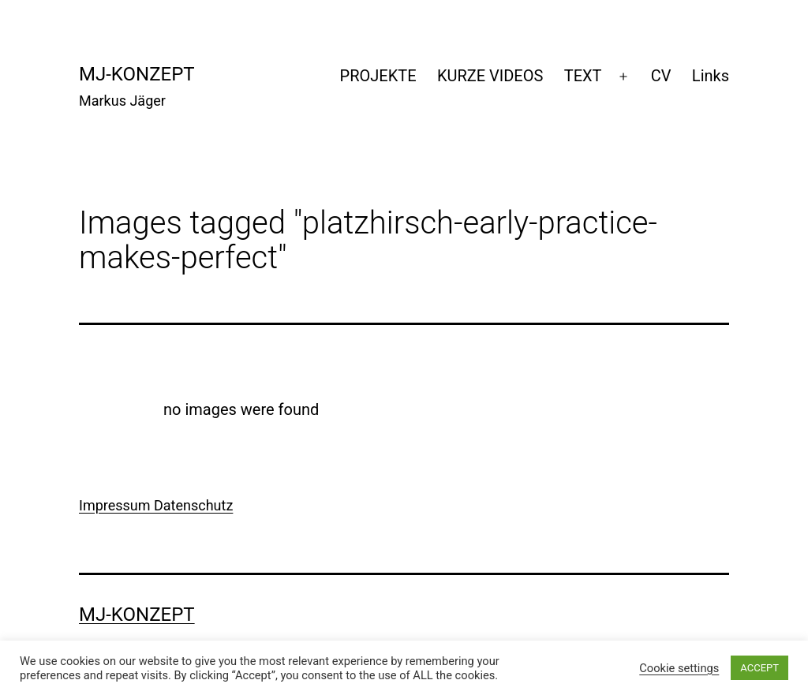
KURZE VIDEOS (490, 75)
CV (661, 75)
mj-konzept (137, 74)
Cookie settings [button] (679, 668)
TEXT (583, 75)
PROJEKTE (378, 75)
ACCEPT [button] (759, 668)
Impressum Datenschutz (156, 505)
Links (710, 75)
